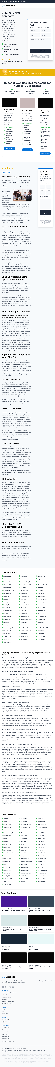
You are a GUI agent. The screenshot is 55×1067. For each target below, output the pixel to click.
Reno (28, 1059)
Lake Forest (29, 1057)
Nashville (32, 1058)
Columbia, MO (7, 587)
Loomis (8, 1058)
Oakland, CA (6, 613)
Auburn (33, 1054)
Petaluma (49, 1058)
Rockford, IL (41, 622)
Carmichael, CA (42, 582)
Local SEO (4, 999)
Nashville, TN (41, 610)
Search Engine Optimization (9, 992)
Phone (41, 190)
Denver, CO (41, 587)
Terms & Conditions (6, 1051)
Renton (31, 1059)
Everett (46, 1055)
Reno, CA (6, 622)
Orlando (45, 1058)
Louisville (12, 1058)
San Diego (10, 1061)
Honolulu (19, 1057)
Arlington (26, 1054)
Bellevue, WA (7, 582)
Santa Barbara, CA (26, 630)
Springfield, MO (7, 636)
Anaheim (17, 1054)
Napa (29, 1058)
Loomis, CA (41, 605)
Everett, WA (41, 590)
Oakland (36, 1058)
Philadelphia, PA (25, 616)
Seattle (35, 1061)
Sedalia (39, 1061)
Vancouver (18, 1062)
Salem (46, 1059)
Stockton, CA (24, 636)
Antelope (21, 1054)
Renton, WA (24, 622)
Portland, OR (6, 619)
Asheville (30, 1054)
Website (48, 190)
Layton (38, 1057)
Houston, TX (6, 599)
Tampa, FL (6, 639)
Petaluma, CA (7, 616)
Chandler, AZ (7, 584)
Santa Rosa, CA (42, 630)
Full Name (42, 184)
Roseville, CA (24, 625)
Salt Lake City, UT (8, 628)
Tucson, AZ (24, 639)
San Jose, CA (7, 630)
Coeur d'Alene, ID (42, 584)
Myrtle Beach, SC (8, 610)
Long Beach (4, 1058)
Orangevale (41, 1058)
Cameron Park (47, 1054)
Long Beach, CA (25, 605)
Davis (29, 1055)
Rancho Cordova (19, 1059)
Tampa (11, 1062)
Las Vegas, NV (7, 602)
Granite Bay (14, 1057)
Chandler (9, 1055)
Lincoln (46, 1057)
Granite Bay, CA (25, 596)
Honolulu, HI (41, 596)
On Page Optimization (7, 1003)
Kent (26, 1057)
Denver (32, 1055)
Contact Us (5, 1013)
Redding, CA (41, 619)
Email (47, 184)
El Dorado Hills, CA (8, 590)
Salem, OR (40, 625)
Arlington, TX (41, 576)
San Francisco (15, 1061)
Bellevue (42, 1054)
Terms (48, 57)
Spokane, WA (41, 633)
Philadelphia (4, 1059)
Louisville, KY (7, 607)
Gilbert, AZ (6, 596)
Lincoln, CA (6, 605)
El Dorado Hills (37, 1055)
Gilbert (9, 1057)
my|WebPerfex (6, 1021)
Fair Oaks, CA (7, 593)
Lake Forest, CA (42, 599)
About (3, 1009)
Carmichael (4, 1055)
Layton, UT (24, 602)
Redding (24, 1059)
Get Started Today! (40, 51)
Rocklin (38, 1059)
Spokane (43, 1061)
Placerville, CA (42, 616)
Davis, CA (23, 587)
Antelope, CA (24, 576)
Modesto (19, 1058)
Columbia (26, 1055)
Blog (3, 1011)
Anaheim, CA (7, 576)
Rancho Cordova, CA (26, 619)
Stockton (3, 1062)
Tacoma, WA (41, 636)
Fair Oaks (50, 1055)
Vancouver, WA (42, 639)
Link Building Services (8, 1001)
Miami (16, 1058)
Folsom (3, 1057)
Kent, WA (23, 599)
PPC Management (6, 997)
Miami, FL (23, 607)
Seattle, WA (6, 633)
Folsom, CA (24, 593)
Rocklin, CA (6, 625)
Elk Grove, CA (24, 590)
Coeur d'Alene (20, 1055)
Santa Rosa (31, 1061)
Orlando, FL (41, 613)
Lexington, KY (42, 602)
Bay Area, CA (41, 579)
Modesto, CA (41, 607)
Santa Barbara (26, 1061)
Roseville (42, 1059)
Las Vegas (35, 1057)
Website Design (6, 995)
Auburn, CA (24, 579)
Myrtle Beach (24, 1058)
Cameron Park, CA (26, 582)
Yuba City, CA (7, 642)
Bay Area (38, 1054)
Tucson (14, 1062)
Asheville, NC (7, 579)
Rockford (35, 1059)
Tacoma (7, 1062)
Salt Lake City (4, 1061)
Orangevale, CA (25, 613)
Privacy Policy (43, 57)
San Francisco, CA (43, 628)
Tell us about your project (44, 197)
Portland (13, 1059)
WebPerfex (9, 1048)
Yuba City (25, 1062)
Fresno (6, 1057)
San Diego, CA (25, 628)
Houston (22, 1057)
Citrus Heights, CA (26, 584)
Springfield (47, 1061)
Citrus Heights (14, 1055)
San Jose (21, 1061)
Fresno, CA (41, 593)
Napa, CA (23, 610)
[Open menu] (51, 5)
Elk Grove (43, 1055)
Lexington (43, 1057)
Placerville (9, 1059)
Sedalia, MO (24, 633)
